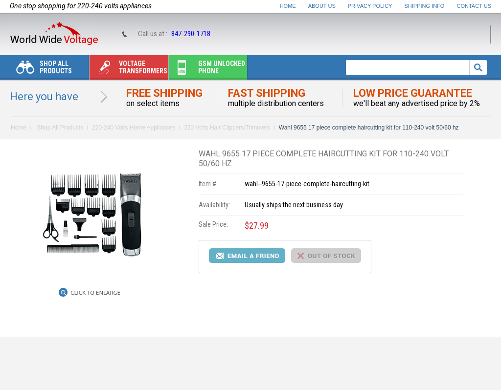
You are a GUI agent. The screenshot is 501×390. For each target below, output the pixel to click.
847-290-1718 (190, 33)
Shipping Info (425, 6)
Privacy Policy (370, 6)
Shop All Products (41, 70)
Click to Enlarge (95, 292)
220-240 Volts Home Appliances (133, 127)
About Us (322, 6)
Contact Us (474, 6)
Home (288, 6)
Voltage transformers (128, 70)
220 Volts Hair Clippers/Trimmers (227, 127)
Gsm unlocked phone (207, 70)
